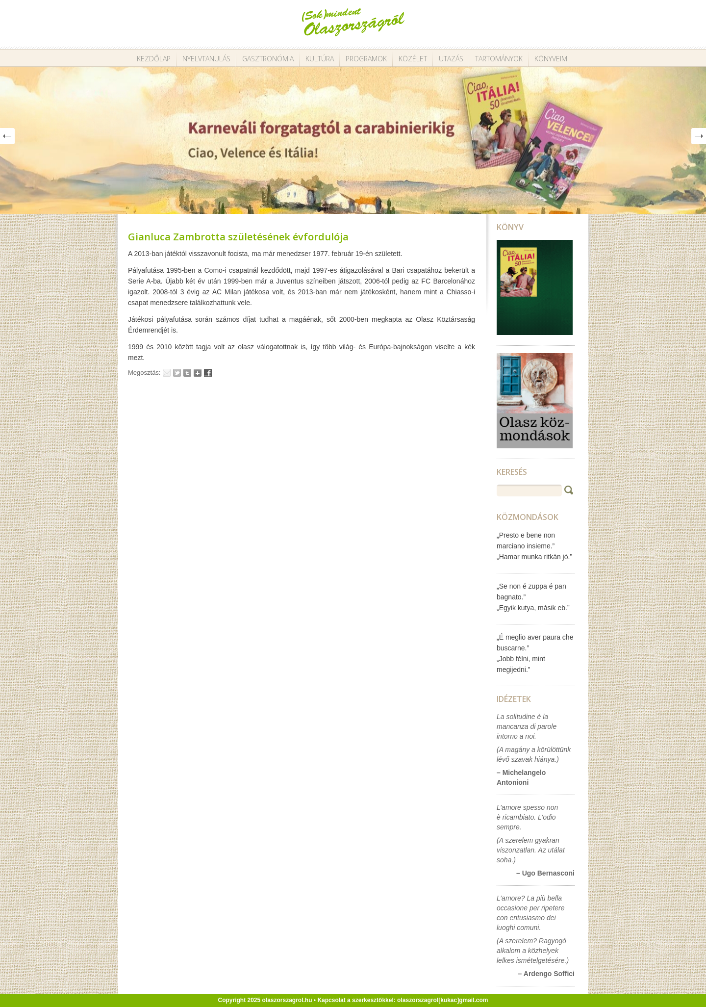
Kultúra (319, 58)
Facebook (208, 373)
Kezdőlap (154, 58)
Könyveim (550, 58)
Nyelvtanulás (206, 58)
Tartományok (499, 58)
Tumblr (187, 373)
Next (698, 136)
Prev (7, 136)
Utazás (451, 58)
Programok (366, 58)
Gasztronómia (268, 58)
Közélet (413, 58)
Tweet (177, 373)
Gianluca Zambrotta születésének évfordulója (238, 236)
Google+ (198, 373)
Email (167, 373)
